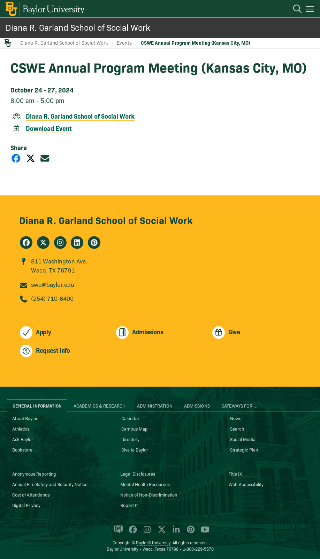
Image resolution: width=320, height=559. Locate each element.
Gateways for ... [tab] (239, 405)
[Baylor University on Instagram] (146, 532)
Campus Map (134, 428)
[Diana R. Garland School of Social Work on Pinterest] (94, 242)
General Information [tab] (37, 405)
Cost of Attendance (31, 494)
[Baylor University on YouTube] (203, 532)
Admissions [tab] (197, 405)
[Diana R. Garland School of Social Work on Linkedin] (77, 242)
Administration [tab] (155, 405)
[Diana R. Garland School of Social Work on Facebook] (26, 242)
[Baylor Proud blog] (117, 532)
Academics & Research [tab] (99, 405)
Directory (130, 439)
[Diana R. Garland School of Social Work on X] (43, 242)
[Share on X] (30, 158)
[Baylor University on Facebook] (131, 532)
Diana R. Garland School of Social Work (78, 27)
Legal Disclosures (137, 473)
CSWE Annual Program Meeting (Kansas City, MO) (195, 42)
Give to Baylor (134, 449)
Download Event (49, 128)
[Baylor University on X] (160, 532)
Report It (129, 505)
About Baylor (25, 418)
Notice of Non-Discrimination (148, 494)
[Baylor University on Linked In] (175, 532)
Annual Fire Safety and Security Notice (49, 484)
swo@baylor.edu (52, 284)
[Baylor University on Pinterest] (189, 532)
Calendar (130, 418)
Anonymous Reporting (34, 473)
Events (124, 42)
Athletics (20, 428)
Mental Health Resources (145, 484)
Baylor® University (153, 542)
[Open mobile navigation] (311, 10)
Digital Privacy (26, 505)
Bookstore (22, 449)
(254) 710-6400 (52, 298)
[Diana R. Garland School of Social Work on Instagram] (60, 242)
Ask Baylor (22, 439)
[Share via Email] (45, 158)
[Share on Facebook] (16, 158)
